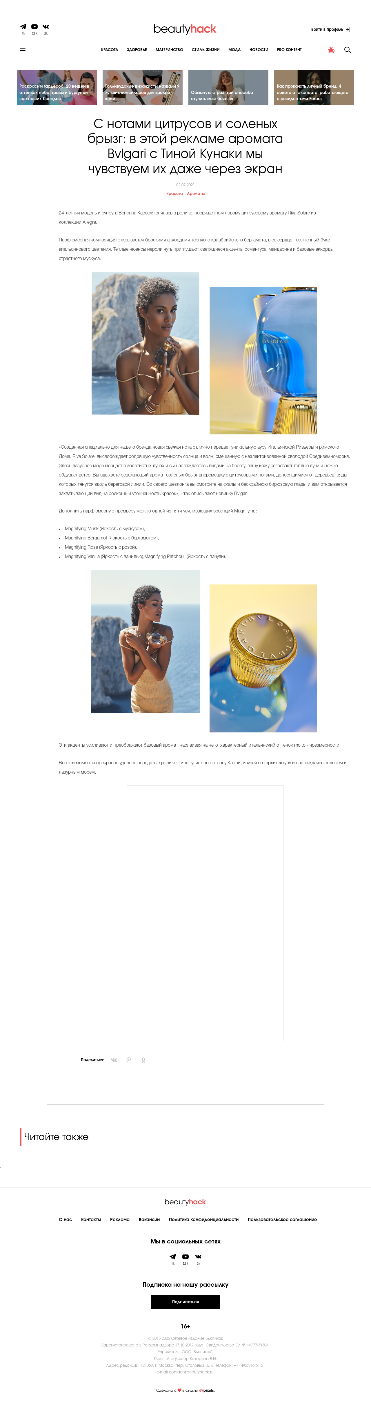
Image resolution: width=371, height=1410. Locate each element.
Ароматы (196, 199)
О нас (65, 1225)
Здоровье (121, 50)
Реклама (120, 1225)
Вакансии (149, 1225)
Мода (218, 50)
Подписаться (185, 1307)
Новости (243, 50)
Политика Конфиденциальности (204, 1225)
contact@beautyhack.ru (191, 1378)
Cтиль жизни (190, 50)
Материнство (153, 50)
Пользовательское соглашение (282, 1225)
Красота (93, 50)
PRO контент (273, 50)
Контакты (91, 1225)
